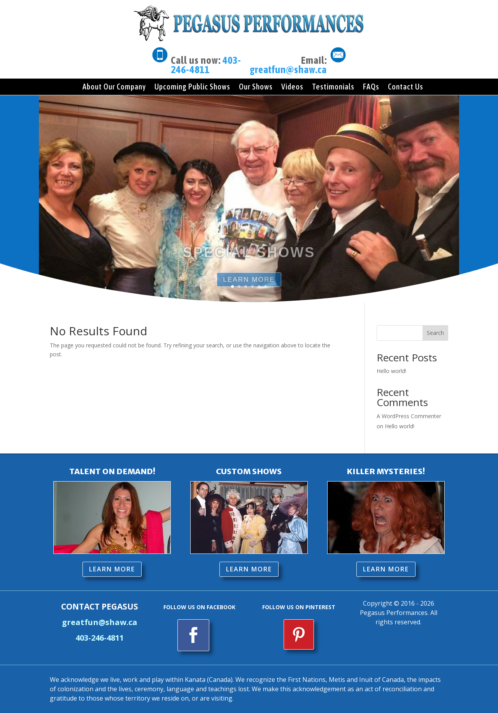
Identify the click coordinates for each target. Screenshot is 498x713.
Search (435, 332)
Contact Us (405, 86)
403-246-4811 (206, 64)
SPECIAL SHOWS (249, 265)
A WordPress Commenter (409, 416)
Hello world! (391, 371)
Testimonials (333, 86)
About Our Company (114, 86)
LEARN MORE (112, 569)
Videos (292, 86)
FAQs (371, 86)
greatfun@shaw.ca (288, 69)
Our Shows (256, 86)
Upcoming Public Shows (192, 86)
